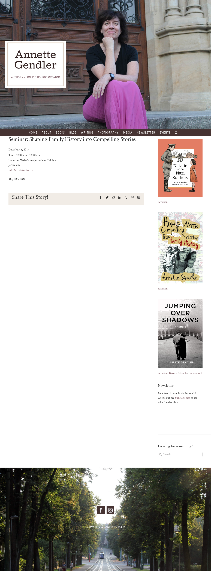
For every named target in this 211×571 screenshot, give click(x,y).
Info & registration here (22, 170)
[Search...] (180, 454)
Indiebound (195, 373)
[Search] (160, 454)
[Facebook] (101, 510)
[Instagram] (110, 510)
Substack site (182, 398)
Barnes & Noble (178, 373)
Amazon (163, 202)
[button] (176, 132)
